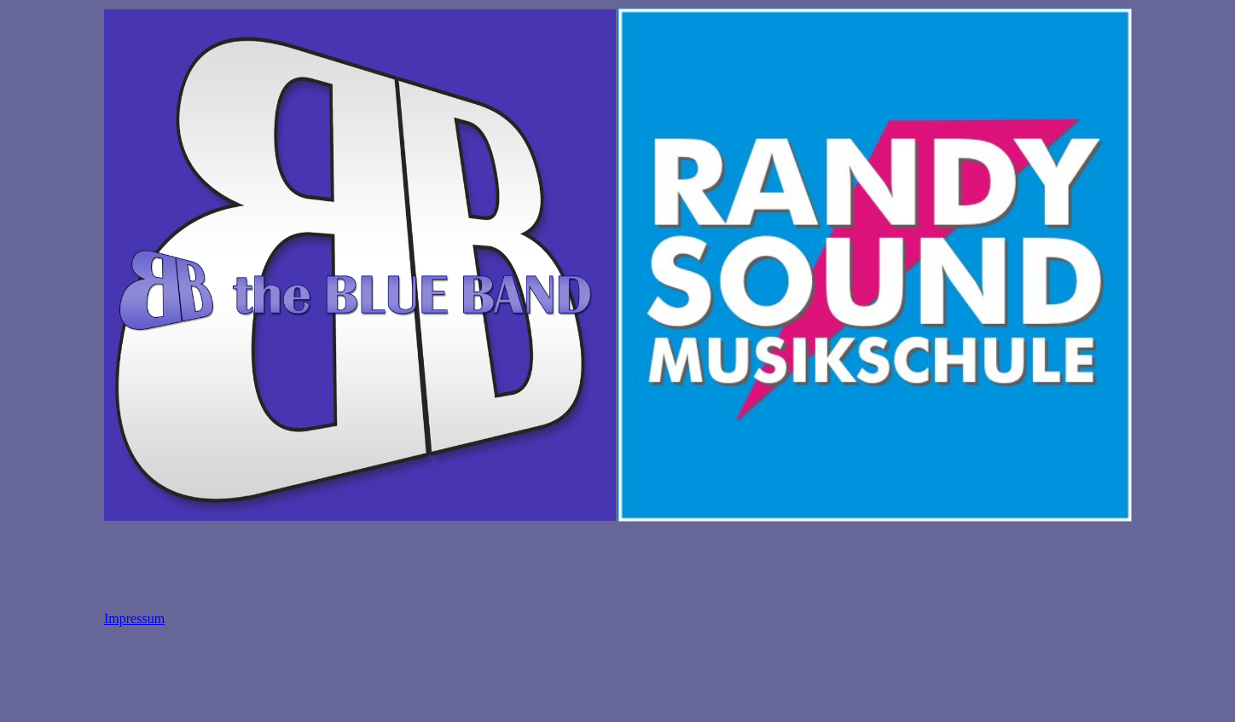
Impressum (134, 618)
